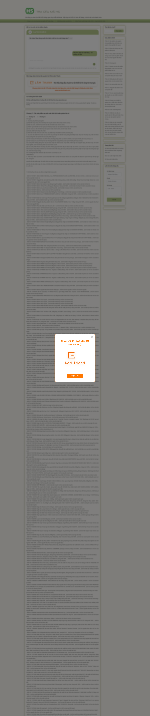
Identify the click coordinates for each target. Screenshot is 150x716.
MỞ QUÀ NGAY (75, 375)
